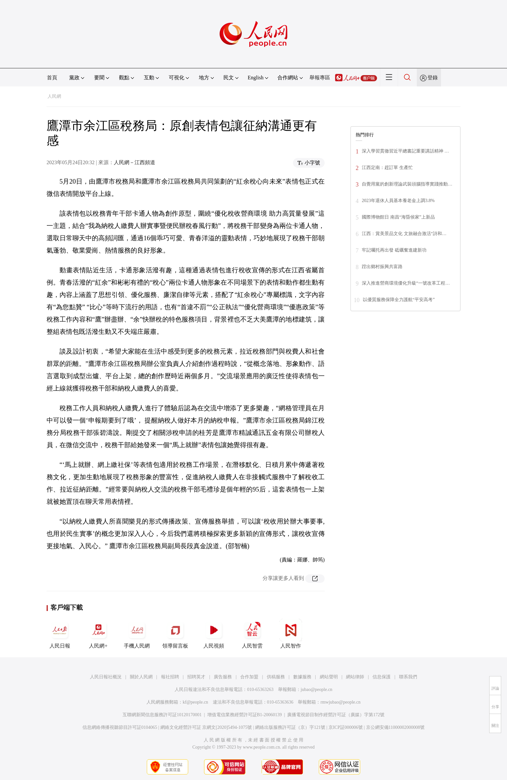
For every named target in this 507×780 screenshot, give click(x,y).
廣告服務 (223, 676)
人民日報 (60, 634)
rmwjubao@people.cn (340, 702)
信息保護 (381, 676)
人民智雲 (252, 634)
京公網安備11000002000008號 (395, 727)
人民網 (54, 96)
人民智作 (290, 634)
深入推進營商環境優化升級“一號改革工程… (406, 283)
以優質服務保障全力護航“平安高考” (399, 299)
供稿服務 (276, 676)
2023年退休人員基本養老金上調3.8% (398, 200)
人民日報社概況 (106, 676)
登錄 (432, 77)
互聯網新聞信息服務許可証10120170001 (162, 714)
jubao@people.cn (316, 689)
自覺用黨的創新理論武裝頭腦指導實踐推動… (407, 184)
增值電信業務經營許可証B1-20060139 (244, 714)
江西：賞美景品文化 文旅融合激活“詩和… (404, 233)
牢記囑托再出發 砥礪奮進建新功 (394, 250)
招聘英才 (196, 676)
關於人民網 (141, 676)
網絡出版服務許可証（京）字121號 (290, 727)
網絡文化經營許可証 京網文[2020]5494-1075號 (206, 727)
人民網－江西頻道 (134, 162)
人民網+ (98, 634)
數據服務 (302, 676)
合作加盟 (249, 676)
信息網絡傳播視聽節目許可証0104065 (119, 727)
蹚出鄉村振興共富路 (382, 266)
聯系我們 (408, 676)
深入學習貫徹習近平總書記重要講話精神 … (405, 151)
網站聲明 (329, 676)
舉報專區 (319, 77)
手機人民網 (137, 634)
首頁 (52, 77)
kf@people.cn (195, 702)
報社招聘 (170, 676)
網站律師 (355, 676)
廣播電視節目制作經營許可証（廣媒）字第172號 (335, 714)
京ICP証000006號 (346, 727)
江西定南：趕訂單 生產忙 (387, 167)
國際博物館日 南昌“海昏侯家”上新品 (398, 217)
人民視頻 (213, 634)
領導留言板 (175, 634)
